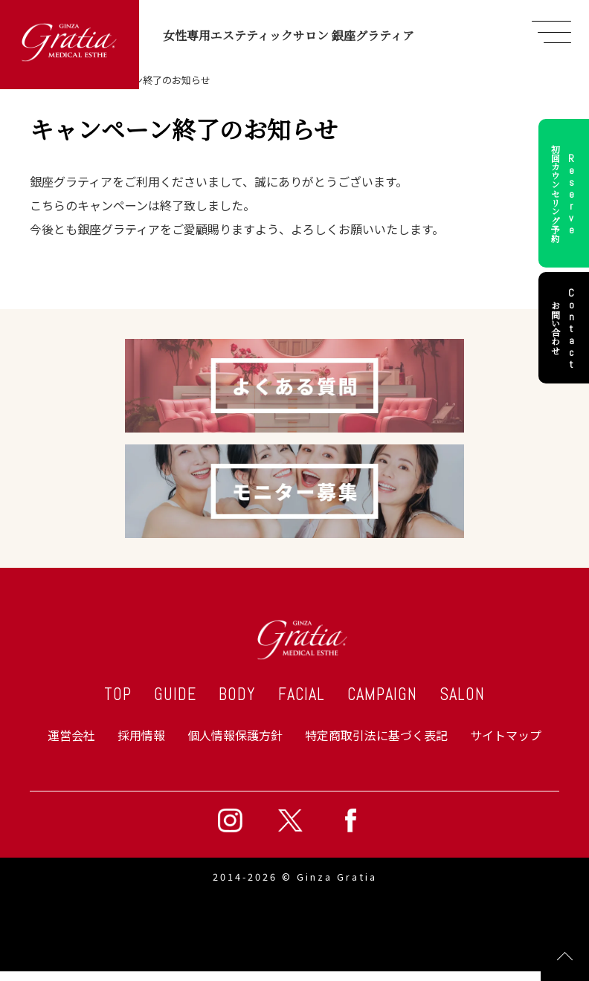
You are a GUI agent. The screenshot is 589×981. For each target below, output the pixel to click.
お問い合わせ (565, 327)
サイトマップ (505, 735)
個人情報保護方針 (235, 735)
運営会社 (71, 735)
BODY (237, 694)
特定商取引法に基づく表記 (376, 735)
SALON (462, 694)
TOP (118, 694)
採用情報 (141, 735)
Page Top (565, 957)
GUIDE (175, 694)
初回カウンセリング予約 (565, 193)
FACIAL (301, 694)
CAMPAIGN (382, 694)
